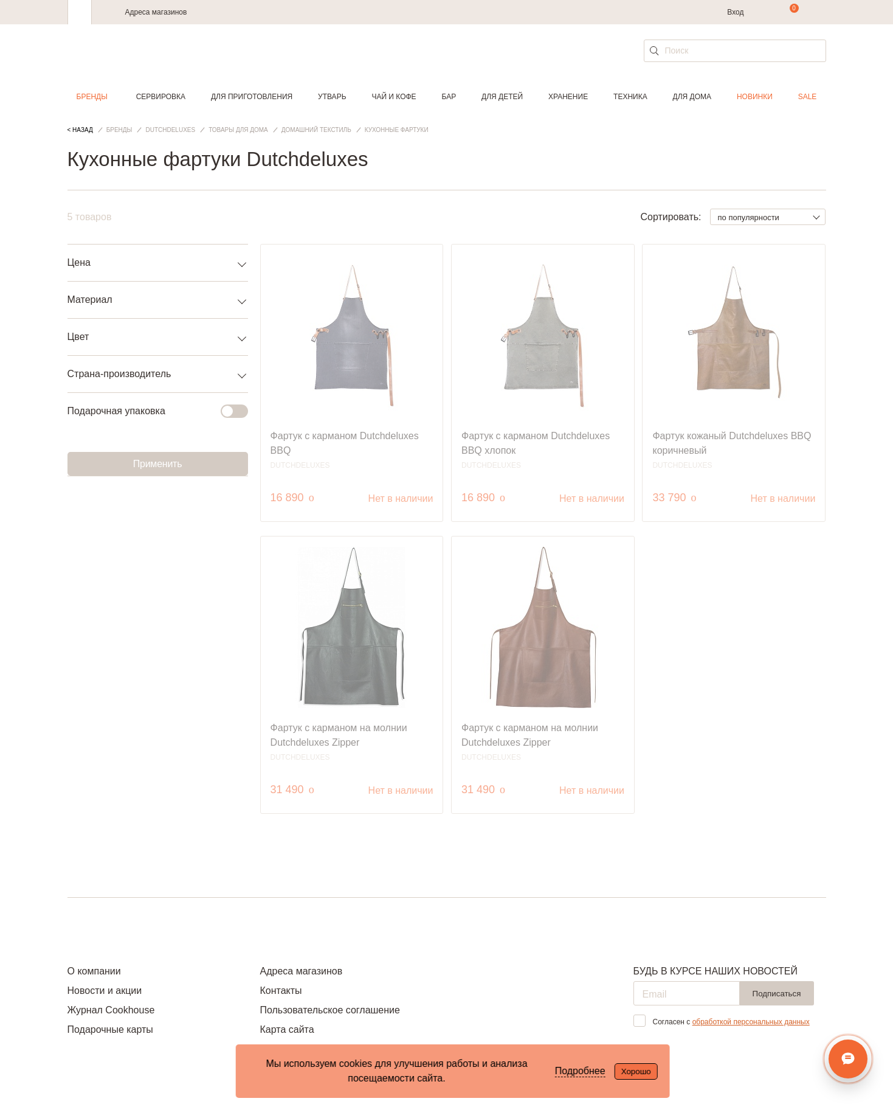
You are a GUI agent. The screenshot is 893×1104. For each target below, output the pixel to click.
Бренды (92, 96)
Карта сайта (287, 1029)
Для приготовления (251, 96)
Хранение (568, 96)
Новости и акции (104, 990)
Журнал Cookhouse (111, 1010)
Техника (630, 96)
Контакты (281, 990)
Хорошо (636, 1071)
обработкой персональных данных (751, 1022)
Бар (449, 96)
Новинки (755, 96)
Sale (807, 96)
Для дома (692, 96)
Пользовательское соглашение (329, 1010)
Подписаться (777, 993)
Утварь (332, 96)
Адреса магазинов (156, 12)
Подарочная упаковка (150, 411)
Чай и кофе (393, 96)
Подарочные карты (110, 1029)
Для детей (502, 96)
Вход (735, 12)
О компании (94, 971)
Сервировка (160, 96)
